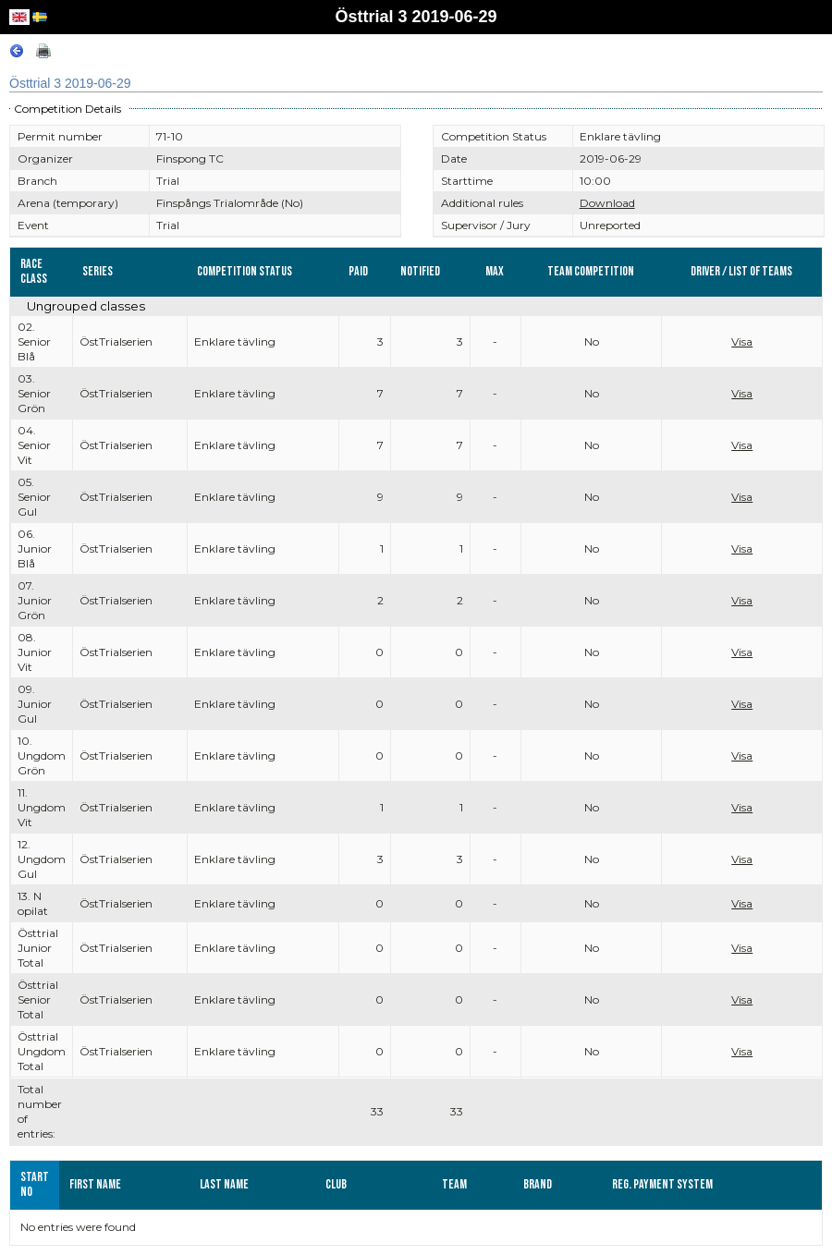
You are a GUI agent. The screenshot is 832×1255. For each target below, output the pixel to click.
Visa (741, 341)
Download (607, 203)
